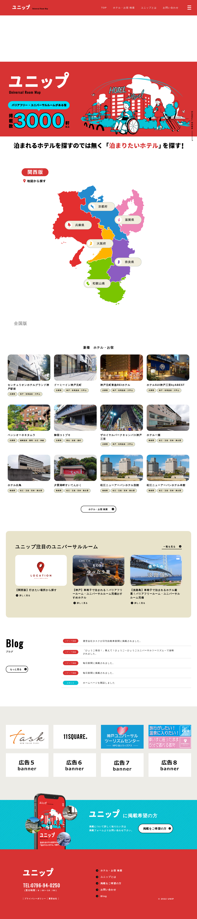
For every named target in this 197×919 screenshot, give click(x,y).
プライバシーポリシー (35, 899)
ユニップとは (149, 7)
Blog (104, 896)
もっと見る (16, 669)
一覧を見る (169, 547)
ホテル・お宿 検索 (124, 7)
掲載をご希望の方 (155, 828)
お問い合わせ (171, 7)
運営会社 (53, 899)
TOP (104, 7)
